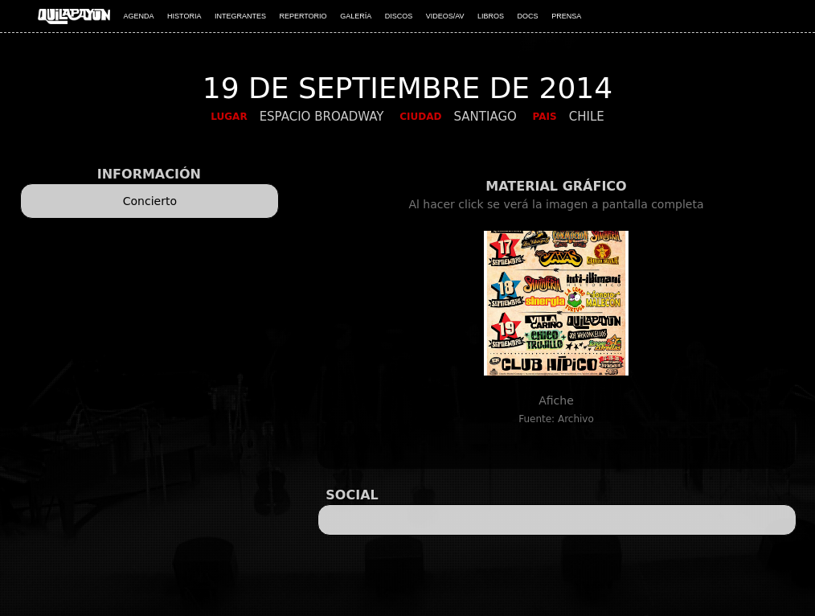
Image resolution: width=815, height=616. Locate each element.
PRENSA (566, 16)
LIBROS (490, 16)
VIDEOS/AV (445, 16)
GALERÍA (355, 16)
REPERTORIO (302, 16)
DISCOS (399, 16)
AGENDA (139, 16)
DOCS (528, 16)
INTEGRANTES (240, 16)
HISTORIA (184, 16)
